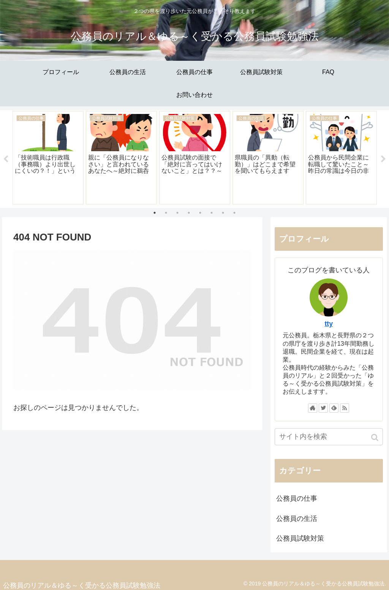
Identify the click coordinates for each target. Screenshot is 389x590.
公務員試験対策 (300, 538)
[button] (375, 438)
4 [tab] (189, 213)
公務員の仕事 (296, 499)
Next (383, 159)
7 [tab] (223, 213)
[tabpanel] (48, 157)
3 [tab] (177, 213)
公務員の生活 (296, 518)
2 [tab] (166, 213)
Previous (5, 159)
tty (328, 324)
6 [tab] (211, 213)
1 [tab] (154, 213)
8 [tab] (234, 213)
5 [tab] (200, 213)
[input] (329, 437)
